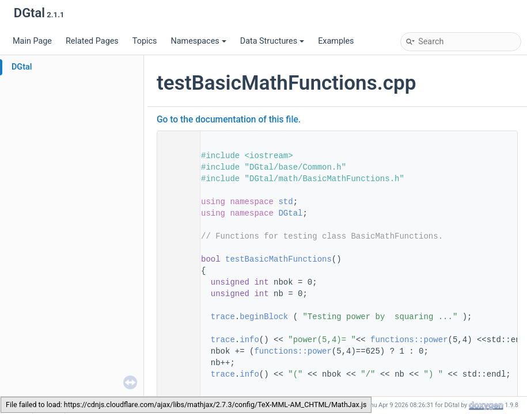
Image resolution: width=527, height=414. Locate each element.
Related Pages (92, 41)
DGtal (22, 67)
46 (175, 259)
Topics (144, 41)
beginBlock (264, 316)
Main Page (32, 41)
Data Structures (272, 41)
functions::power (409, 339)
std (285, 201)
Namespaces (198, 41)
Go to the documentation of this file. (229, 119)
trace (223, 316)
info (249, 339)
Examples (336, 41)
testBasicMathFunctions (278, 259)
